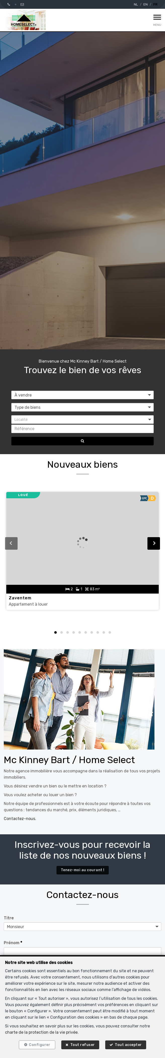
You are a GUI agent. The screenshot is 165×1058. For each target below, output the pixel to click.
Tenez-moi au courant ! (82, 870)
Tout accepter (128, 1045)
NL (136, 4)
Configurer (39, 1045)
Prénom (13, 942)
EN (145, 4)
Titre (9, 918)
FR (155, 4)
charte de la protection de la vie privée (41, 1032)
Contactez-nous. (20, 818)
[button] (82, 419)
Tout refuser (82, 1045)
